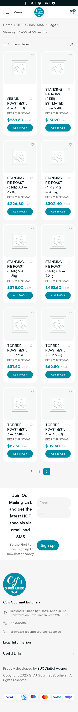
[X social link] (32, 3)
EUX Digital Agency (53, 668)
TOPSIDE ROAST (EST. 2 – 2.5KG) (55, 350)
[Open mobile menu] (12, 12)
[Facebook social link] (25, 3)
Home (7, 25)
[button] (20, 128)
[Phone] (54, 513)
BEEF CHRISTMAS (30, 25)
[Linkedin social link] (47, 3)
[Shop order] (72, 44)
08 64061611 (18, 623)
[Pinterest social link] (40, 3)
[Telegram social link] (53, 3)
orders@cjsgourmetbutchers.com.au (35, 632)
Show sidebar (19, 44)
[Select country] (41, 513)
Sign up (48, 545)
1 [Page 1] (39, 471)
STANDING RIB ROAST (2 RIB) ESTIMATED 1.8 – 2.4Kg (54, 98)
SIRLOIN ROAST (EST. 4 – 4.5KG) (17, 103)
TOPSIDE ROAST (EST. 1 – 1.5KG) (17, 350)
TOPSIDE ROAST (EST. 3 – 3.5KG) (17, 429)
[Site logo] (39, 12)
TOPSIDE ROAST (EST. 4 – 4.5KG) (55, 429)
